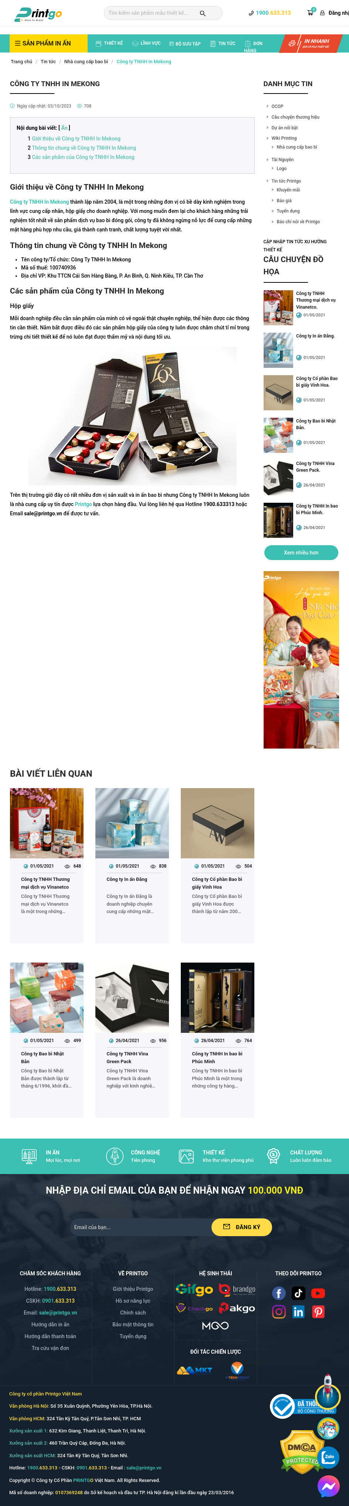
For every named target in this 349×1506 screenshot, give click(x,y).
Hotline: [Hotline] (50, 1289)
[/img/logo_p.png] (236, 1307)
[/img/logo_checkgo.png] (194, 1307)
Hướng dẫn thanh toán (50, 1336)
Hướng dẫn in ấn (50, 1324)
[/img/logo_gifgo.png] (194, 1289)
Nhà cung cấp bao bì (86, 61)
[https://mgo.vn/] (215, 1325)
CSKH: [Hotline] (50, 1301)
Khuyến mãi (288, 190)
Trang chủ (21, 61)
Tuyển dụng (288, 211)
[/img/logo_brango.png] (236, 1289)
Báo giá (284, 200)
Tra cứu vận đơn (50, 1348)
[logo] (38, 14)
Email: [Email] (50, 1313)
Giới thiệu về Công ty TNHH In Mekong (76, 139)
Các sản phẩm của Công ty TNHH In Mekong (83, 157)
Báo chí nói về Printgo (298, 221)
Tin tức (48, 61)
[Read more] (279, 1293)
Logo (282, 168)
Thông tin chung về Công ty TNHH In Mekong (84, 148)
